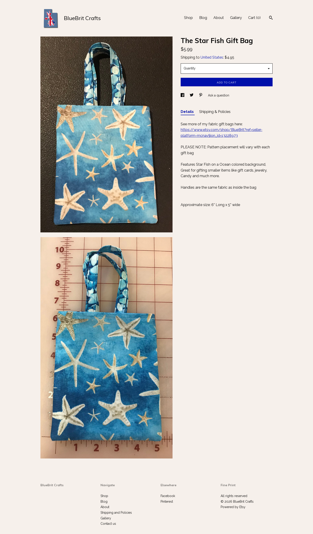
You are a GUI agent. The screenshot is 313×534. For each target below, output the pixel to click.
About (218, 18)
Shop (188, 18)
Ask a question (218, 95)
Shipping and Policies (116, 512)
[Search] (271, 18)
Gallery (236, 18)
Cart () (254, 18)
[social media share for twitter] (192, 95)
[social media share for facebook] (183, 95)
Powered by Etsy (233, 507)
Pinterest (167, 501)
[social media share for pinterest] (201, 95)
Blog (203, 18)
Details (188, 112)
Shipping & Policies (215, 112)
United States (212, 57)
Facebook (168, 496)
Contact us (108, 523)
